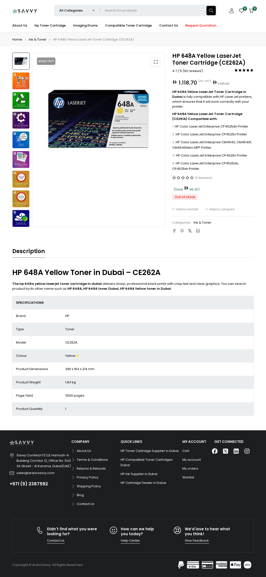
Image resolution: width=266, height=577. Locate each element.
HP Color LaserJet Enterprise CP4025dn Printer (211, 126)
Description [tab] (28, 251)
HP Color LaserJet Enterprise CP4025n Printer (211, 155)
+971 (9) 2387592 (29, 484)
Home (17, 39)
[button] (155, 62)
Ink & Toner (38, 39)
